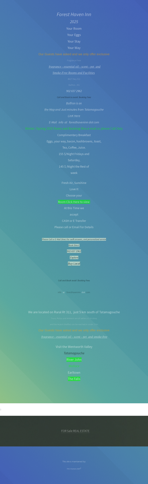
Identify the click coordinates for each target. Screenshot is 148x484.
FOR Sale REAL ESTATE (75, 431)
